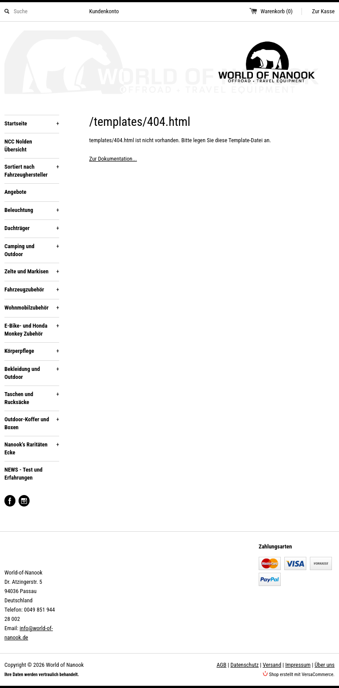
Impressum (297, 665)
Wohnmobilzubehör (31, 308)
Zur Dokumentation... (113, 158)
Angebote (15, 192)
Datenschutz (244, 665)
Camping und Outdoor (31, 249)
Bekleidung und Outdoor (31, 372)
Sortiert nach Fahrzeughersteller (31, 170)
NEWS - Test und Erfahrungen (23, 473)
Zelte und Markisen (31, 272)
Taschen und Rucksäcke (31, 397)
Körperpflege (31, 351)
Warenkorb (276, 11)
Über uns (325, 665)
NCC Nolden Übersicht (18, 145)
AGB (221, 665)
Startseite (31, 124)
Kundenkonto (104, 11)
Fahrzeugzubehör (31, 290)
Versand (272, 665)
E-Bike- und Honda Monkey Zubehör (31, 329)
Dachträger (31, 228)
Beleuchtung (31, 210)
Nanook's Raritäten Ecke (31, 448)
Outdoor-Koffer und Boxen (31, 423)
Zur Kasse (323, 11)
